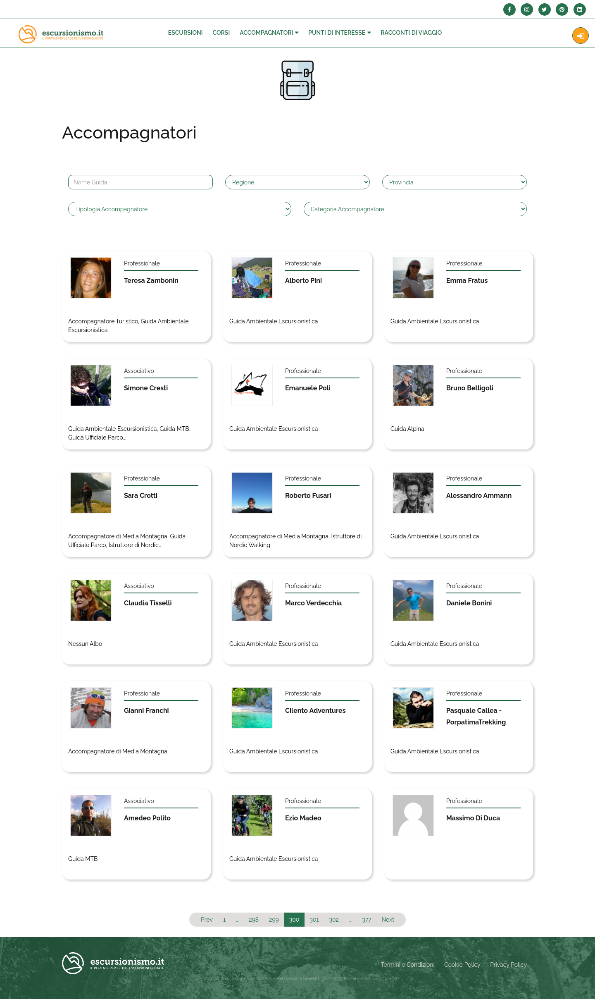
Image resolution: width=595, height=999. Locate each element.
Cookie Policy (462, 964)
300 (294, 919)
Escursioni (185, 32)
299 (274, 919)
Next (388, 919)
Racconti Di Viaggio (411, 32)
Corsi (221, 32)
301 (314, 919)
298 (254, 919)
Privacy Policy (508, 964)
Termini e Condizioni (408, 964)
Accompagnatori (266, 32)
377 (366, 919)
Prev (207, 919)
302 (333, 919)
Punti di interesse (336, 32)
